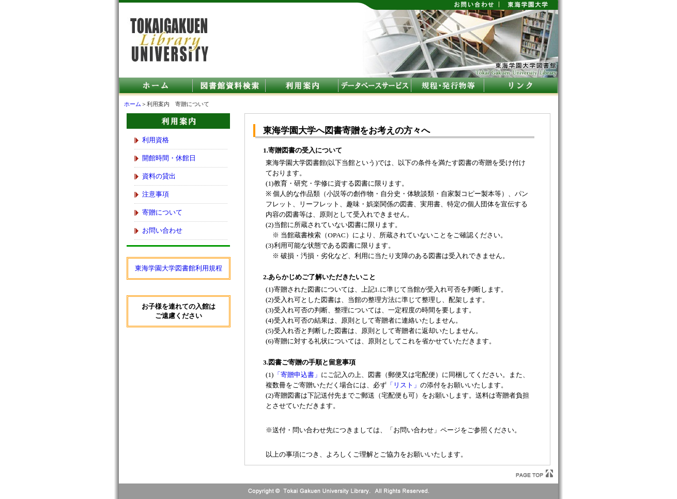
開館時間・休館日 (169, 158)
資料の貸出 (159, 176)
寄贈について (162, 212)
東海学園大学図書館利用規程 (178, 268)
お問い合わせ (162, 230)
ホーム (132, 104)
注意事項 (155, 194)
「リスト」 (403, 385)
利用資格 (155, 140)
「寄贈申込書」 (297, 375)
